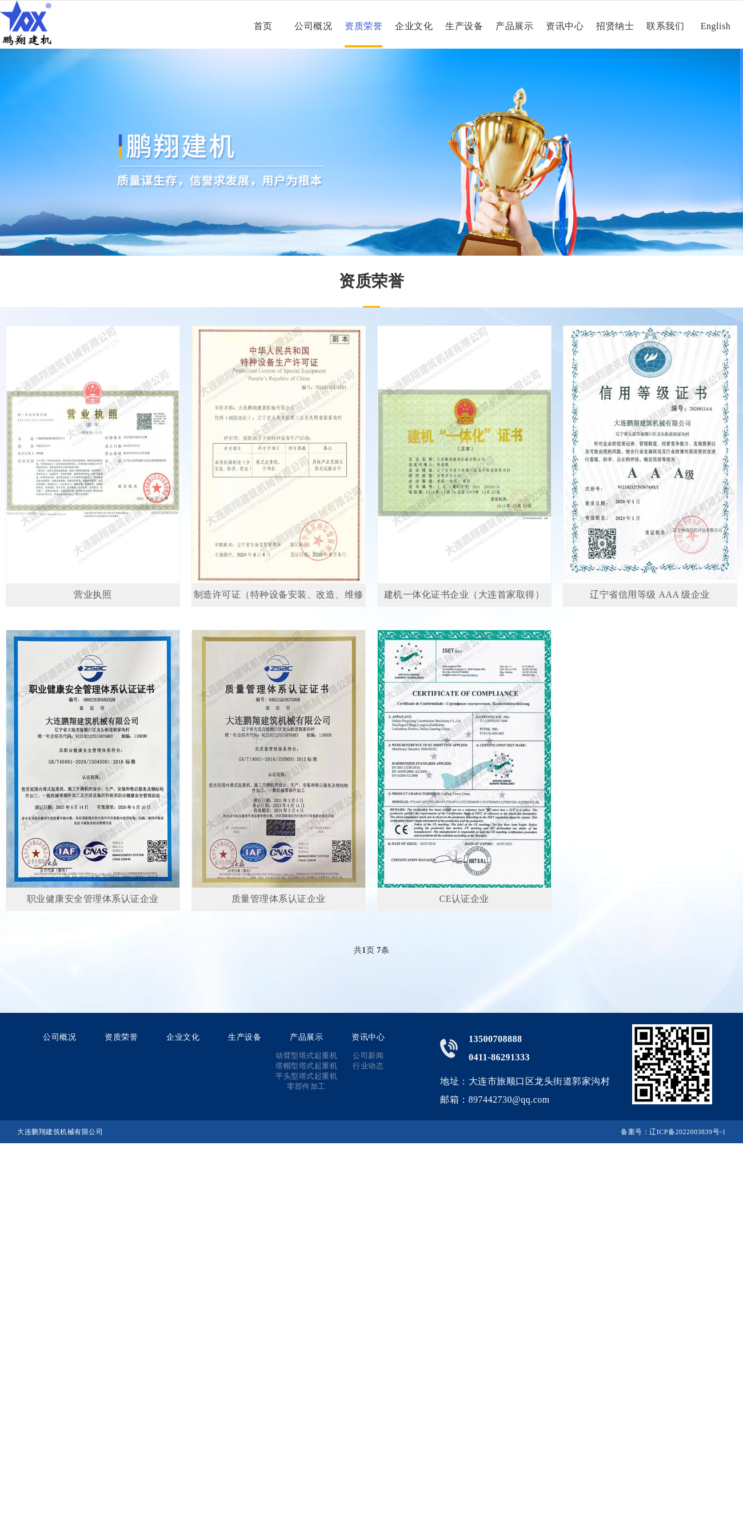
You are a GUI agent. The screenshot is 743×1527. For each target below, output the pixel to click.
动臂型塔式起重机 (306, 1055)
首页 (263, 26)
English (715, 26)
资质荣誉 (363, 26)
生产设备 (464, 26)
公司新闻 (368, 1055)
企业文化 (414, 26)
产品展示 (514, 26)
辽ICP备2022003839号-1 (687, 1132)
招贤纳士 (615, 26)
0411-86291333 (499, 1057)
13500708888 (495, 1039)
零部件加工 (306, 1086)
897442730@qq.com (509, 1099)
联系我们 (665, 26)
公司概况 (313, 26)
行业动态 (368, 1065)
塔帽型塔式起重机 (306, 1065)
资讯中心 (565, 26)
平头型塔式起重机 (306, 1076)
